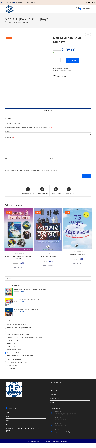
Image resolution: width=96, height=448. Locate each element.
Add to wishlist (59, 76)
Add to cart (72, 60)
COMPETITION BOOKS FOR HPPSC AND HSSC (21, 334)
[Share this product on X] (28, 190)
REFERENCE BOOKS (13, 365)
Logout (52, 402)
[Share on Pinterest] (56, 190)
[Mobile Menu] (86, 8)
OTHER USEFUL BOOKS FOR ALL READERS (20, 356)
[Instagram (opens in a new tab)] (91, 2)
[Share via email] (68, 190)
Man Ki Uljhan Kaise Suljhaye (22, 22)
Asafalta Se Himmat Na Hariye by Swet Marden (18, 257)
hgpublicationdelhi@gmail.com (65, 432)
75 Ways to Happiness (77, 254)
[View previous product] (86, 34)
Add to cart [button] (18, 267)
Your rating (9, 131)
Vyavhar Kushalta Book (48, 256)
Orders (52, 387)
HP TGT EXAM (11, 346)
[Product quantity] (59, 60)
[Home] (5, 22)
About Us (9, 413)
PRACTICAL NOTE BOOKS (14, 359)
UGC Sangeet (11, 368)
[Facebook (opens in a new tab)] (89, 2)
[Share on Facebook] (42, 190)
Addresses (53, 395)
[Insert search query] (48, 278)
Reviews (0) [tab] (48, 111)
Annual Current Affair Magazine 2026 (18, 325)
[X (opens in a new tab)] (86, 2)
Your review (9, 138)
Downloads (53, 391)
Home (8, 417)
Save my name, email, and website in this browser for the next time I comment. (31, 170)
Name (7, 158)
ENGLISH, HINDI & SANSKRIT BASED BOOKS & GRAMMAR (24, 337)
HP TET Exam (11, 343)
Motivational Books (65, 70)
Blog (7, 420)
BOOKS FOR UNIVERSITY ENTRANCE (18, 331)
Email (51, 158)
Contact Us (10, 424)
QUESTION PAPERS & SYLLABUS (17, 362)
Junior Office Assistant (14, 350)
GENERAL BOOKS (12, 340)
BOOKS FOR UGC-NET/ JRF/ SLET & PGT (19, 328)
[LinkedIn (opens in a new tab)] (94, 2)
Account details (55, 399)
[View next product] (89, 34)
